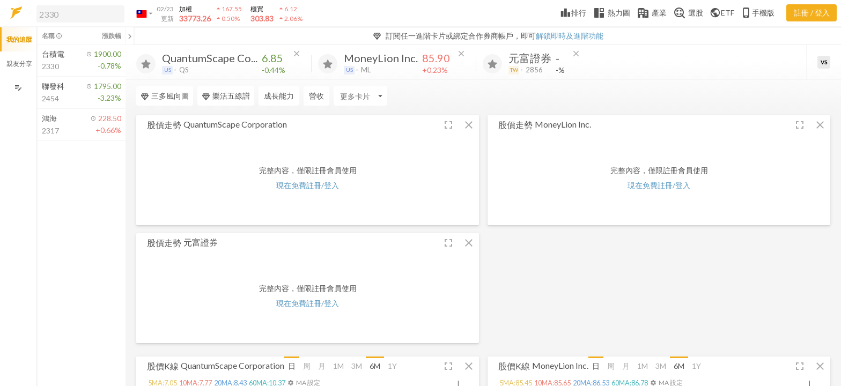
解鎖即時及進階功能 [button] (569, 35)
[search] (80, 14)
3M (356, 365)
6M (375, 365)
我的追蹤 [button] (19, 39)
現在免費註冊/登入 (307, 185)
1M (338, 365)
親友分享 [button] (19, 64)
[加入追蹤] (146, 63)
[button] (78, 13)
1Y (392, 365)
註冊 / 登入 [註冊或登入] (812, 12)
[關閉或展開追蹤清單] (130, 35)
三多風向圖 (165, 96)
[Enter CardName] (360, 96)
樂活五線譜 (226, 96)
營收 (316, 95)
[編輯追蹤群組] (18, 88)
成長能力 (279, 95)
